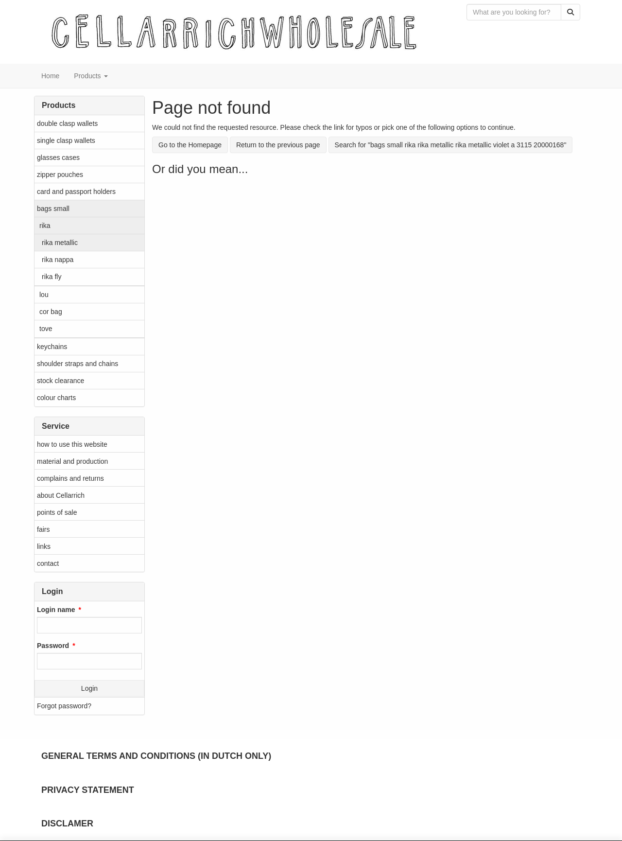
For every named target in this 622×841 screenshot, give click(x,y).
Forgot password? (64, 706)
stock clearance (60, 381)
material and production (72, 461)
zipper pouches (60, 174)
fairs (43, 529)
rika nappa (57, 259)
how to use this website (72, 444)
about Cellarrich (61, 495)
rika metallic (60, 242)
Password (53, 645)
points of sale (57, 512)
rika (45, 225)
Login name (56, 609)
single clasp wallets (66, 140)
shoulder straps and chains (77, 364)
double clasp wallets (67, 123)
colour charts (56, 398)
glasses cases (58, 157)
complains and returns (70, 478)
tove (45, 329)
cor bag (50, 311)
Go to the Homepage (190, 145)
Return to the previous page (278, 145)
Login (89, 688)
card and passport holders (76, 191)
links (44, 546)
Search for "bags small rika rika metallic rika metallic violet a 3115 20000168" (451, 145)
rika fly (51, 276)
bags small (53, 208)
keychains (52, 346)
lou (44, 294)
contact (48, 563)
